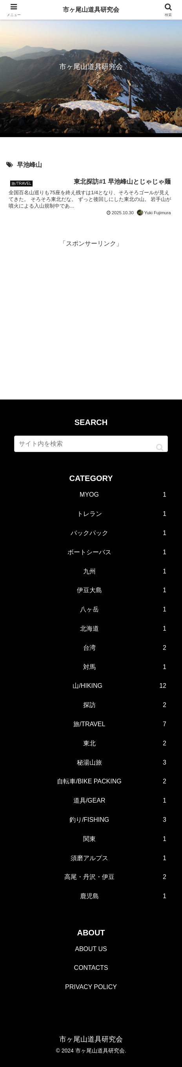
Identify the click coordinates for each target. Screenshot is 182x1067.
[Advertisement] (91, 304)
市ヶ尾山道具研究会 (91, 9)
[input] (91, 444)
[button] (160, 447)
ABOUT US (91, 949)
